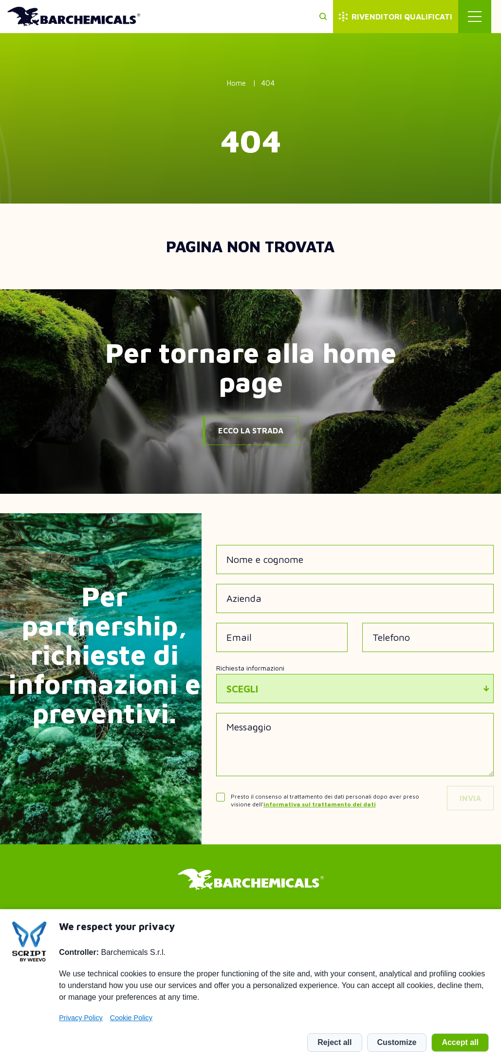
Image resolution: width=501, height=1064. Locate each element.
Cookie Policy (131, 1018)
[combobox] (355, 688)
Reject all (334, 1042)
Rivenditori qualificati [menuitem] (411, 16)
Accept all (460, 1042)
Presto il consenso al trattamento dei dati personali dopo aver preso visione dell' (325, 800)
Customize (397, 1042)
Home (236, 83)
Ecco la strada (250, 430)
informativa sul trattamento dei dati (319, 804)
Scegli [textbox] (242, 688)
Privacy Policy (81, 1018)
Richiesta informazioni (250, 668)
